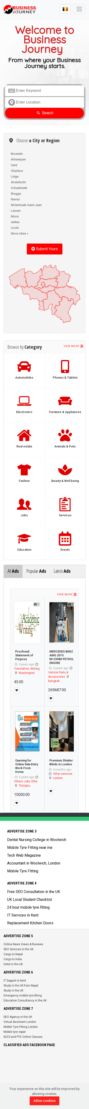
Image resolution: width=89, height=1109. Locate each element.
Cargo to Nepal (13, 954)
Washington (27, 673)
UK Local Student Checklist (29, 899)
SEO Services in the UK (18, 949)
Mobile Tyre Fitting (22, 871)
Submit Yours (44, 249)
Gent (14, 165)
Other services (62, 773)
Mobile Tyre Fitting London (21, 1027)
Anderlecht (18, 182)
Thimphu (24, 785)
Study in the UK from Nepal (21, 985)
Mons (15, 216)
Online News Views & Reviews (23, 944)
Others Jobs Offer (25, 781)
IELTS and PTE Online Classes (23, 1037)
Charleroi (17, 171)
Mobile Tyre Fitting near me (29, 847)
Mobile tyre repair (15, 1032)
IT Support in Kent (15, 980)
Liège (15, 176)
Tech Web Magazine (24, 855)
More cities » (19, 233)
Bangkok (54, 681)
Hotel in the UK (13, 964)
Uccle (15, 228)
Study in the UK (13, 990)
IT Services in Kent (22, 915)
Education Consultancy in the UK (25, 1000)
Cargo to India (13, 959)
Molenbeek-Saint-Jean (26, 205)
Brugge (16, 193)
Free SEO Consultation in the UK (33, 891)
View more (74, 346)
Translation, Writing (27, 668)
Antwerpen (18, 159)
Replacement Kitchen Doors (30, 923)
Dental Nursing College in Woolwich (36, 839)
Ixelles (15, 222)
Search (44, 113)
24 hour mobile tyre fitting (28, 907)
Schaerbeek (19, 188)
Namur (15, 199)
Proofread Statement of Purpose (24, 655)
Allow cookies (44, 1101)
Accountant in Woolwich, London (33, 863)
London (58, 778)
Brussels (17, 153)
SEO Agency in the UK (18, 1017)
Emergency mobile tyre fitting (23, 995)
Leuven (16, 210)
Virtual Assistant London (20, 1022)
